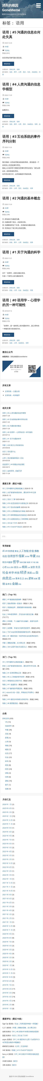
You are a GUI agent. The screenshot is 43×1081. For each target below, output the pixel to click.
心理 (19, 72)
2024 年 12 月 (7, 820)
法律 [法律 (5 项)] (29, 567)
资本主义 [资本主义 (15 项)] (19, 578)
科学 (6, 761)
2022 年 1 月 (7, 879)
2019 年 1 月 (7, 1008)
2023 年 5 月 (7, 847)
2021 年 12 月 (7, 883)
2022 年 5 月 (7, 871)
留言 (15, 1061)
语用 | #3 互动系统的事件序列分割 (15, 419)
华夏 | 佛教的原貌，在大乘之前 (13, 643)
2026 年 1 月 (7, 804)
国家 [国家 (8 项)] (24, 562)
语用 (18, 69)
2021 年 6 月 (7, 902)
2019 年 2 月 (7, 1004)
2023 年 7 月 (7, 840)
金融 (6, 789)
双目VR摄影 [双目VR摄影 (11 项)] (7, 562)
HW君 (6, 47)
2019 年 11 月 (7, 973)
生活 (28, 72)
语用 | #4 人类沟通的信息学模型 (14, 413)
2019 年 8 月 (7, 981)
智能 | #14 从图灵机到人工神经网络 (15, 519)
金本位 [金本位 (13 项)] (8, 583)
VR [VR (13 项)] (6, 551)
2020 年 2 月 (7, 961)
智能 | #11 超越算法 (9, 684)
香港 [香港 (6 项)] (19, 584)
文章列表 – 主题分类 (12, 391)
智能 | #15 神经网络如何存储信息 (14, 515)
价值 (11, 242)
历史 (6, 734)
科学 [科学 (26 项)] (11, 572)
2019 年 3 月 (7, 1001)
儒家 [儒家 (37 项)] (21, 556)
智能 (6, 745)
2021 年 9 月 (7, 894)
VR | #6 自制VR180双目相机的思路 (25, 1031)
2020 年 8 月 (7, 938)
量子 (6, 785)
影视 (6, 738)
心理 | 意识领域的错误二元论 (13, 458)
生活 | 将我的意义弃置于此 (12, 681)
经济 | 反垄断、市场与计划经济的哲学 (16, 628)
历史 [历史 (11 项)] (38, 556)
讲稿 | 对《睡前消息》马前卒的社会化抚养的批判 (20, 636)
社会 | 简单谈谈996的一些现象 (26, 1024)
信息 (11, 72)
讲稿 (6, 773)
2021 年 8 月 (7, 898)
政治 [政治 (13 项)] (16, 567)
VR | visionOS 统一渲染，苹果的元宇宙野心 (18, 692)
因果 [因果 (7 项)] (21, 562)
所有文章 (12, 69)
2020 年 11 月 (7, 930)
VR (6, 722)
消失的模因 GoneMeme (11, 7)
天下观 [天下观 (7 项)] (33, 562)
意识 (24, 72)
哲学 (15, 72)
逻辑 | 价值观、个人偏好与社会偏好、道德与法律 (20, 621)
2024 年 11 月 (7, 824)
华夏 (6, 730)
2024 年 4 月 (7, 832)
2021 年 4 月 (7, 910)
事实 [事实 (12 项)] (17, 551)
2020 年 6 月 (7, 946)
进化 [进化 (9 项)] (26, 578)
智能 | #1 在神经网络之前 (11, 673)
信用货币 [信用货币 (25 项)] (12, 556)
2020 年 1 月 (7, 965)
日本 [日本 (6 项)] (20, 567)
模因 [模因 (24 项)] (24, 567)
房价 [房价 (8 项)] (12, 567)
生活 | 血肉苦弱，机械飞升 (12, 471)
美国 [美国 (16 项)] (29, 572)
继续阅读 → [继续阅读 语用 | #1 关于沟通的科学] (8, 282)
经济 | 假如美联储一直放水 (12, 603)
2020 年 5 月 (7, 949)
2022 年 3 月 (7, 875)
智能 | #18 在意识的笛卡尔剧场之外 (15, 503)
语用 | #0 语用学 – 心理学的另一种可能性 (21, 302)
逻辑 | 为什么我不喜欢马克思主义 (14, 647)
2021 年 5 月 (7, 906)
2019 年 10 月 (7, 977)
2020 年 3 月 (7, 957)
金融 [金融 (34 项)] (15, 584)
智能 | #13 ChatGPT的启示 (12, 527)
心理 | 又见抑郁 (21, 1046)
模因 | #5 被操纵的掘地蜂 (11, 599)
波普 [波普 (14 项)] (33, 567)
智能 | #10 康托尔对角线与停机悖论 (15, 699)
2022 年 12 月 (7, 863)
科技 (6, 765)
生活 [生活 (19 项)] (37, 567)
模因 (6, 749)
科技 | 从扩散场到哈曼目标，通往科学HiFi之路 (19, 492)
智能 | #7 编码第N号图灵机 (12, 688)
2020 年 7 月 (7, 942)
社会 (19, 290)
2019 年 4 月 (7, 997)
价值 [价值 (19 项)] (31, 550)
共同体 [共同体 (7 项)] (27, 556)
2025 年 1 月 (7, 816)
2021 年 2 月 (7, 918)
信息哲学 (8, 726)
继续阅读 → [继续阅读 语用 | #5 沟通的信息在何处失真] (8, 64)
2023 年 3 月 (7, 855)
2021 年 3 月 (7, 914)
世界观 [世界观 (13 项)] (11, 551)
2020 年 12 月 (7, 926)
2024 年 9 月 (7, 828)
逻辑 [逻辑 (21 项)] (30, 578)
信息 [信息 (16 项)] (4, 556)
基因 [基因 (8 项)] (28, 562)
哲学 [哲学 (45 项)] (16, 561)
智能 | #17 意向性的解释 (11, 507)
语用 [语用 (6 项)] (13, 579)
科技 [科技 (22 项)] (17, 572)
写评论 (7, 50)
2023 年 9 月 (7, 836)
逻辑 (6, 781)
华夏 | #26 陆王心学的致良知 (13, 445)
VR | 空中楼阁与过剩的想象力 (13, 488)
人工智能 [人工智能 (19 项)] (24, 550)
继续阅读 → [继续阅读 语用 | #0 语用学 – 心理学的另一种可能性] (8, 335)
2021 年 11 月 (7, 887)
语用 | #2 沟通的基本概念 (21, 198)
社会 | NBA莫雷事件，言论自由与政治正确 (17, 614)
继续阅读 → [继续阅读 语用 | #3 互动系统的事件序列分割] (8, 180)
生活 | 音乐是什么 (8, 451)
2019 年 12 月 (7, 969)
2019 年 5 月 (7, 993)
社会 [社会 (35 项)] (5, 572)
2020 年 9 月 (7, 934)
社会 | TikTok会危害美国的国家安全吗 (16, 632)
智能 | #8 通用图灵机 (10, 703)
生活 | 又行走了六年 (9, 523)
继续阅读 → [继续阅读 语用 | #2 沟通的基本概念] (8, 234)
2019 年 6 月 (7, 989)
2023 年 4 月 (7, 851)
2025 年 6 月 (7, 808)
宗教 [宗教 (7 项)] (37, 562)
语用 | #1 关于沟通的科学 (21, 252)
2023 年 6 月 (7, 843)
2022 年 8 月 (7, 867)
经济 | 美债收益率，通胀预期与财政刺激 (17, 607)
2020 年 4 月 (7, 953)
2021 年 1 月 (7, 922)
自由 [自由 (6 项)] (33, 573)
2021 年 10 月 (7, 891)
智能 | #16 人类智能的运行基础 (13, 511)
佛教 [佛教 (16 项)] (36, 550)
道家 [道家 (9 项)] (35, 578)
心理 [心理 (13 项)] (4, 567)
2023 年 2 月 (7, 859)
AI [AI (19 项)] (3, 550)
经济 (6, 769)
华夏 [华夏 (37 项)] (33, 556)
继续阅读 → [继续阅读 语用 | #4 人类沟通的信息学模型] (8, 116)
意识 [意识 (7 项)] (8, 567)
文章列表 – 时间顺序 (12, 395)
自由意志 (34, 72)
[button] (39, 4)
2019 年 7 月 (7, 985)
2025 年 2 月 (7, 812)
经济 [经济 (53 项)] (23, 572)
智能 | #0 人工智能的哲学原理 (13, 677)
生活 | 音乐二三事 (8, 499)
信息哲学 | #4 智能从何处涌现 (13, 464)
